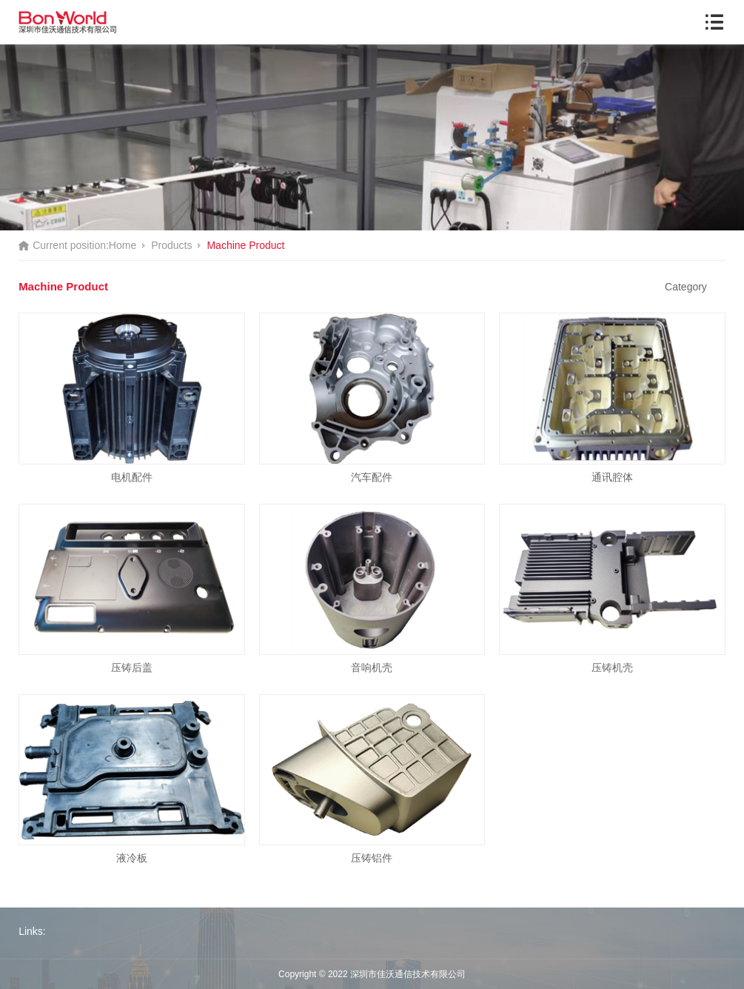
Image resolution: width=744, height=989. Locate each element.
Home (122, 245)
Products (171, 245)
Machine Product (245, 245)
